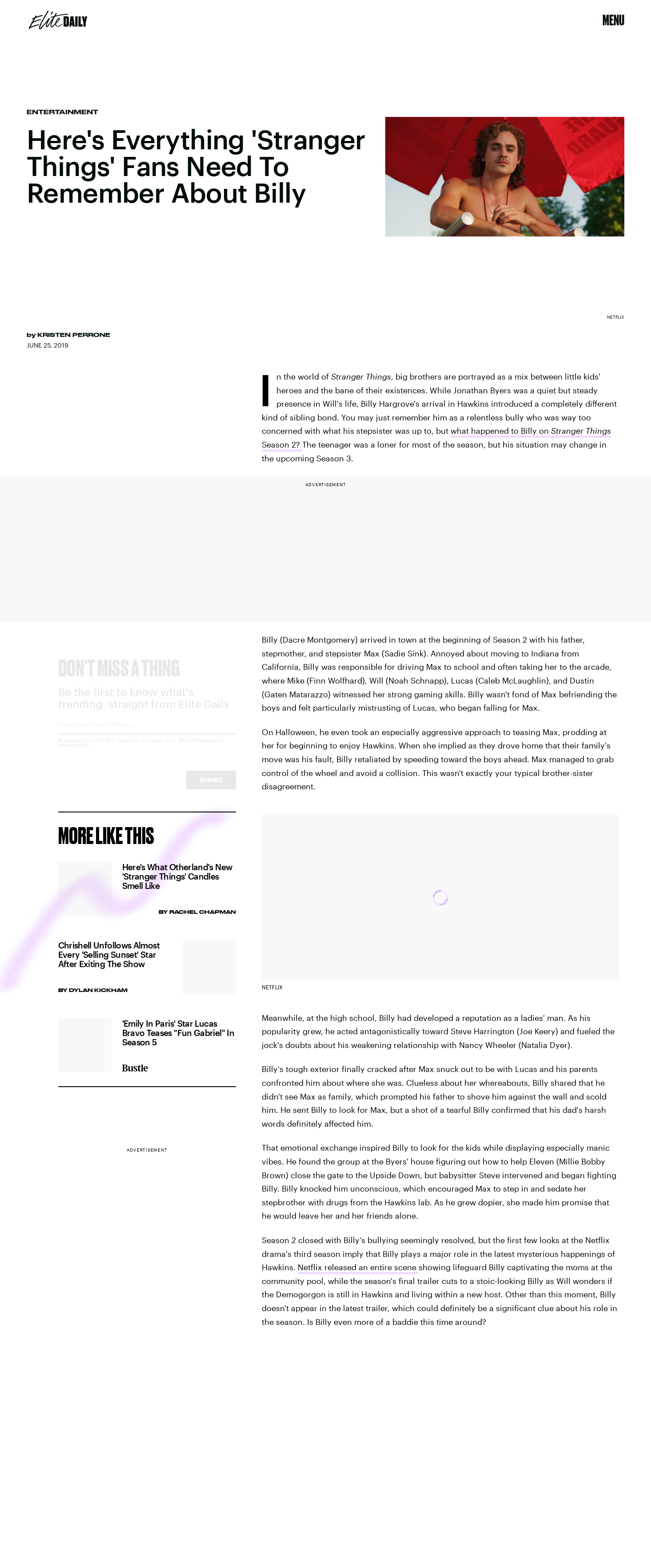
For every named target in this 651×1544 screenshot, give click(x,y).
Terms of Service (196, 748)
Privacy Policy (73, 753)
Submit (211, 787)
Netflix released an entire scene (358, 1267)
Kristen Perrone (73, 335)
